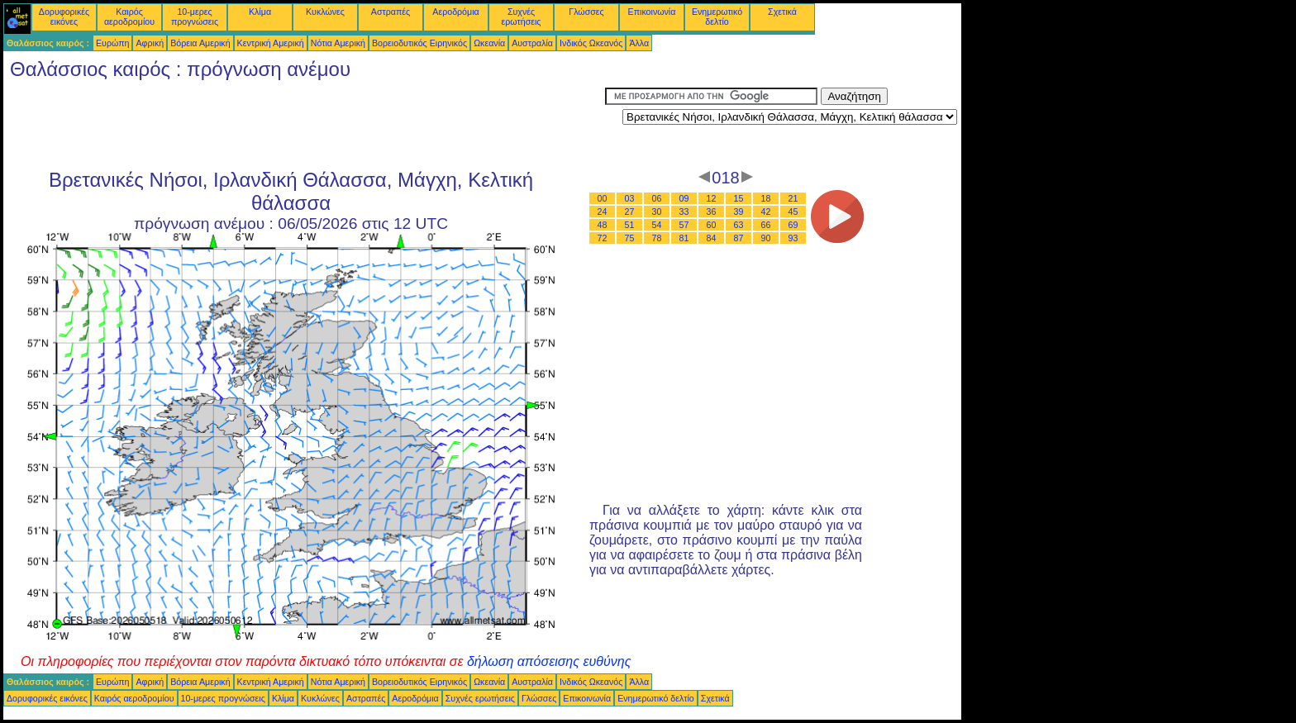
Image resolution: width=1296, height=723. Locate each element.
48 (603, 225)
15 (739, 198)
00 (603, 198)
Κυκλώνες (325, 12)
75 (630, 238)
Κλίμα (260, 12)
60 (712, 225)
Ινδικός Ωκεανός (591, 43)
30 (657, 211)
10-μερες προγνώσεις (194, 16)
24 (603, 211)
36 (712, 211)
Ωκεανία (489, 43)
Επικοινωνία (652, 12)
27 (630, 211)
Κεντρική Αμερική (270, 43)
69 (793, 225)
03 (630, 198)
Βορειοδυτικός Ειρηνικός (419, 43)
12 (712, 198)
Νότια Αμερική (338, 43)
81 (684, 238)
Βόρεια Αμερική (200, 43)
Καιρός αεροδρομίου (129, 16)
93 (793, 238)
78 (657, 238)
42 (766, 211)
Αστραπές (390, 12)
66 (766, 225)
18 (766, 198)
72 (603, 238)
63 (739, 225)
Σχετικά (782, 12)
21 (793, 198)
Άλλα (639, 43)
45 (793, 211)
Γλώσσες (586, 12)
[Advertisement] (304, 125)
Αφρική (150, 43)
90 (766, 238)
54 (657, 225)
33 (684, 211)
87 (739, 238)
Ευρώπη (112, 43)
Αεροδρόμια (455, 12)
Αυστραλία (532, 43)
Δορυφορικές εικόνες (64, 16)
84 (712, 238)
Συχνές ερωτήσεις (521, 16)
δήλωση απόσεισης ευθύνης (549, 661)
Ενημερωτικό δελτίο (717, 16)
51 (630, 225)
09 (684, 198)
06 (657, 198)
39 (739, 211)
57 (684, 225)
